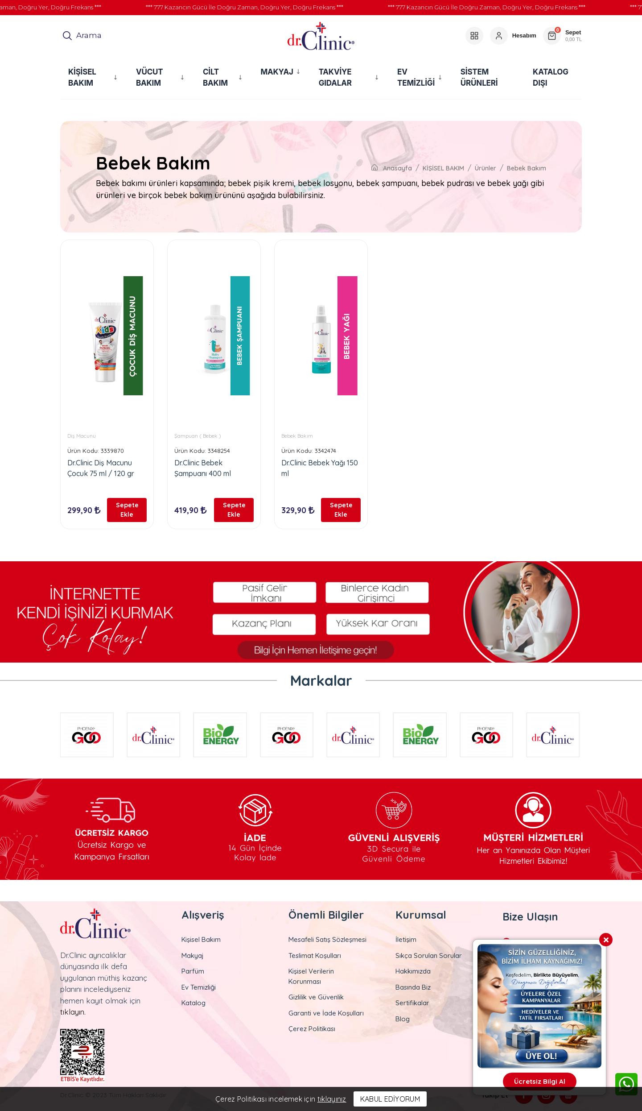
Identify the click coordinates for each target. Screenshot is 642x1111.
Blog (402, 1019)
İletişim (405, 939)
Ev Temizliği (198, 987)
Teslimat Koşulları (314, 955)
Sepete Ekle (127, 509)
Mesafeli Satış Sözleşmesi (327, 939)
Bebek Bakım (526, 168)
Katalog (193, 1003)
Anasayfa (391, 168)
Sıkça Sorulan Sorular (428, 955)
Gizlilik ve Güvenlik (316, 997)
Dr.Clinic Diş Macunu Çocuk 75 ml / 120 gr (100, 468)
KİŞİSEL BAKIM (443, 168)
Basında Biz (413, 987)
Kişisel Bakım (201, 939)
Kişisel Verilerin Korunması (311, 976)
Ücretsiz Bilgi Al (539, 1081)
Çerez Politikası (311, 1028)
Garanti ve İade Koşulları (326, 1013)
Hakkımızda (413, 971)
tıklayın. (73, 1011)
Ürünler (485, 168)
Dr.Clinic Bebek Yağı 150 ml (319, 468)
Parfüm (192, 971)
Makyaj (192, 955)
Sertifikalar (412, 1003)
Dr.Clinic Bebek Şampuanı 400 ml (202, 468)
